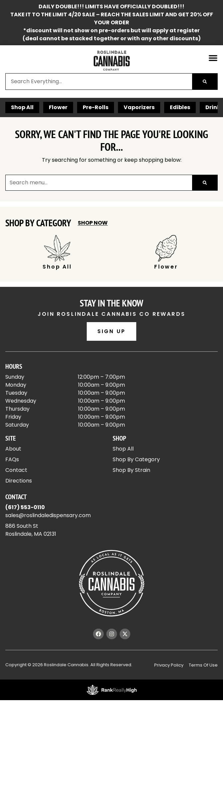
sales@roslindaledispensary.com (48, 515)
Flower (58, 107)
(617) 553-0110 (25, 507)
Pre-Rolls (95, 107)
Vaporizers (139, 107)
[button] (213, 58)
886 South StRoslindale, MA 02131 (30, 530)
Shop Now (93, 223)
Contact (16, 470)
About (13, 449)
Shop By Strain (131, 470)
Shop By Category (136, 459)
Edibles (180, 107)
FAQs (12, 459)
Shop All (22, 107)
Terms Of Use (203, 665)
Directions (18, 481)
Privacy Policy (168, 665)
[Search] (204, 82)
